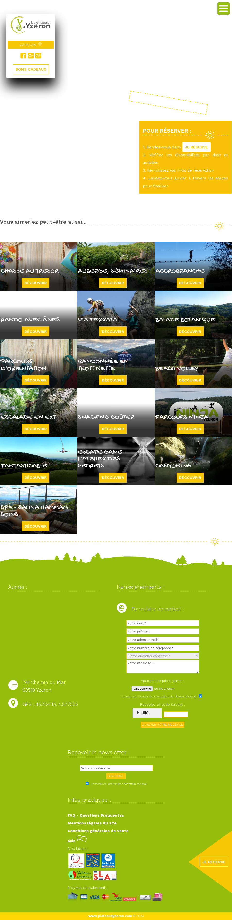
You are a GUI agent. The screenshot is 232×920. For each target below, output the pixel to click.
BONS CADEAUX (31, 69)
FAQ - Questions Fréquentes (96, 815)
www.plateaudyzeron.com (110, 916)
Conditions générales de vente (98, 830)
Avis (77, 840)
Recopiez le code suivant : (162, 704)
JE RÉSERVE (196, 147)
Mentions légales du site (92, 823)
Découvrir (36, 282)
